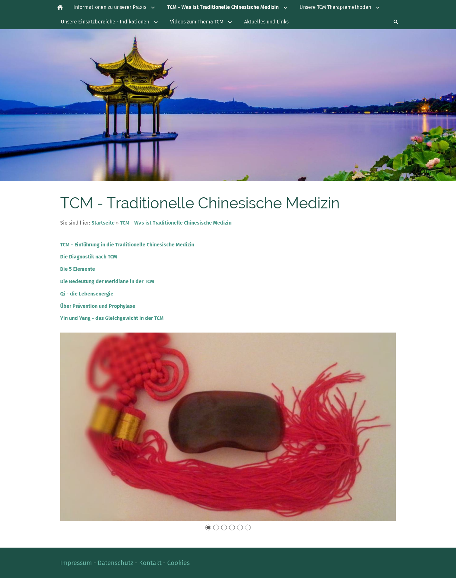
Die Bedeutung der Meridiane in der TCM (107, 281)
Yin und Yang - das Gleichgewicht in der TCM (112, 318)
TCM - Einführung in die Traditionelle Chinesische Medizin (127, 245)
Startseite (103, 223)
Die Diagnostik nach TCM (88, 257)
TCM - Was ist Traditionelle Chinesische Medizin (175, 223)
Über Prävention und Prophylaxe (97, 306)
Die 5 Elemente (77, 269)
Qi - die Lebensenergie (86, 294)
